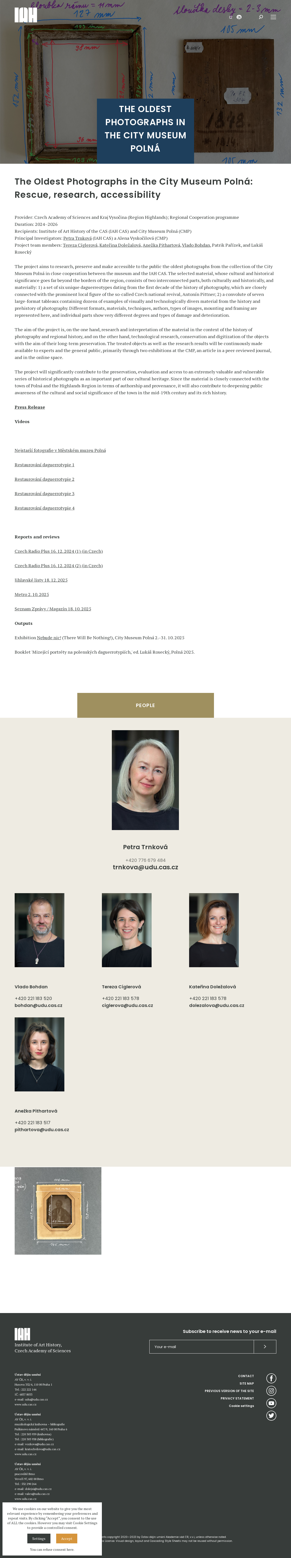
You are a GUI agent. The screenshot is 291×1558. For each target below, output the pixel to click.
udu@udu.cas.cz (36, 1399)
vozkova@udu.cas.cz (39, 1444)
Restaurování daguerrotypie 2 (45, 479)
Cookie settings (241, 1406)
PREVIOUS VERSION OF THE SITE (229, 1391)
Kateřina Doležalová (120, 245)
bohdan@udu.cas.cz (38, 1005)
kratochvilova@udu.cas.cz (42, 1449)
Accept (66, 1538)
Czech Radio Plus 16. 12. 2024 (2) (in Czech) (59, 565)
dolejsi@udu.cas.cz (38, 1489)
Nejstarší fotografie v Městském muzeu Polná (60, 450)
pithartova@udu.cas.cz (42, 1129)
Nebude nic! (49, 637)
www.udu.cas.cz (26, 1404)
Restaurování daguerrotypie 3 (45, 493)
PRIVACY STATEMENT (237, 1398)
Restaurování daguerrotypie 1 (45, 465)
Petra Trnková (77, 238)
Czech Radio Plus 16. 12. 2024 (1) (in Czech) (59, 551)
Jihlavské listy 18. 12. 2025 (41, 580)
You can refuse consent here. (52, 1549)
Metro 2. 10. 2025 (32, 594)
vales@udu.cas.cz (37, 1494)
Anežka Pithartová (161, 245)
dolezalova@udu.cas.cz (216, 1005)
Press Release (30, 407)
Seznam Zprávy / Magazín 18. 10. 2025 (53, 609)
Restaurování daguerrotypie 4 (45, 508)
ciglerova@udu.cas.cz (127, 1005)
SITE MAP (247, 1383)
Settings (38, 1538)
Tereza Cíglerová (80, 245)
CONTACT (246, 1376)
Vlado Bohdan (196, 245)
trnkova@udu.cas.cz (145, 868)
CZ (230, 17)
